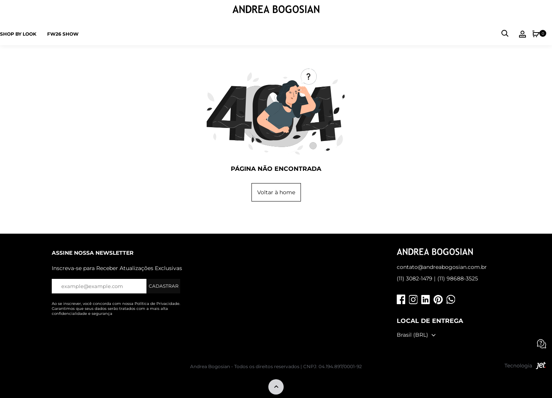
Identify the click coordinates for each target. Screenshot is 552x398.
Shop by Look (18, 34)
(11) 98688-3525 (457, 278)
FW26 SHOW (63, 34)
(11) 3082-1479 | (416, 278)
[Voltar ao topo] (276, 387)
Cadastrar (164, 286)
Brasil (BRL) (412, 334)
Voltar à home (276, 192)
